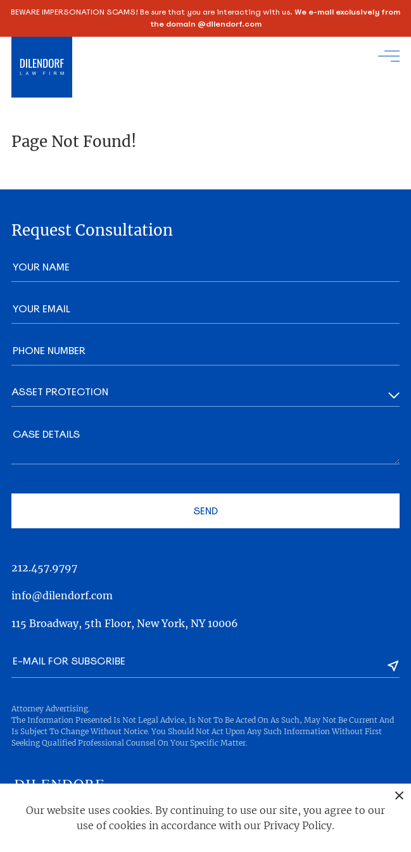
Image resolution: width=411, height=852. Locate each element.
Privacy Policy (297, 825)
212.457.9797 (44, 567)
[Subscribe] (393, 665)
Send (205, 511)
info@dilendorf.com (62, 595)
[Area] (205, 396)
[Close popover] (399, 795)
